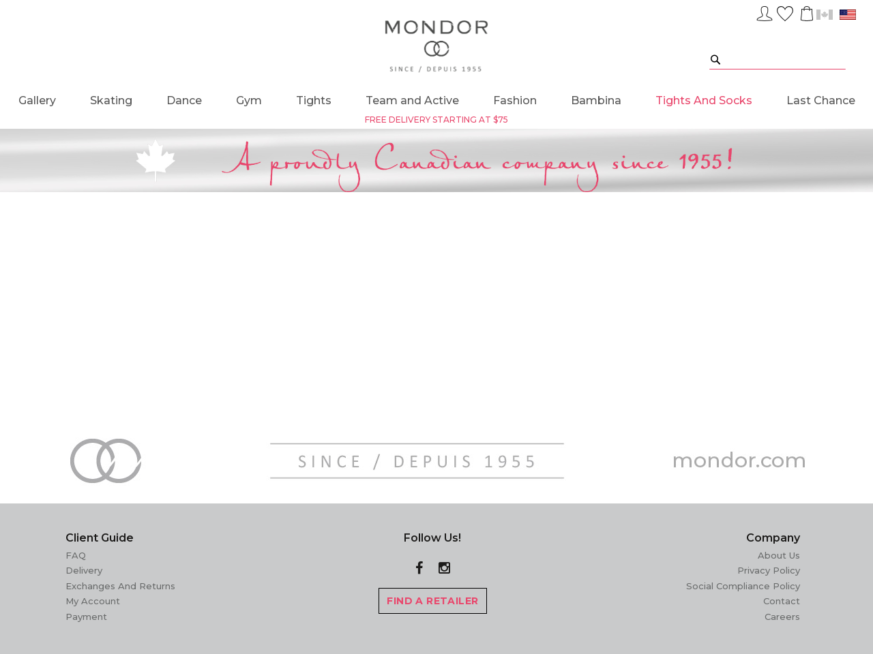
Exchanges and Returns (120, 585)
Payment (86, 616)
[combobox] (777, 58)
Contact (781, 600)
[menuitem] (37, 100)
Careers (782, 616)
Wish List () (785, 11)
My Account (92, 600)
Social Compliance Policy (743, 585)
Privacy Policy (768, 570)
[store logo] (436, 47)
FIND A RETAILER (432, 601)
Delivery (83, 570)
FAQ (75, 555)
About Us (779, 555)
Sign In (764, 11)
